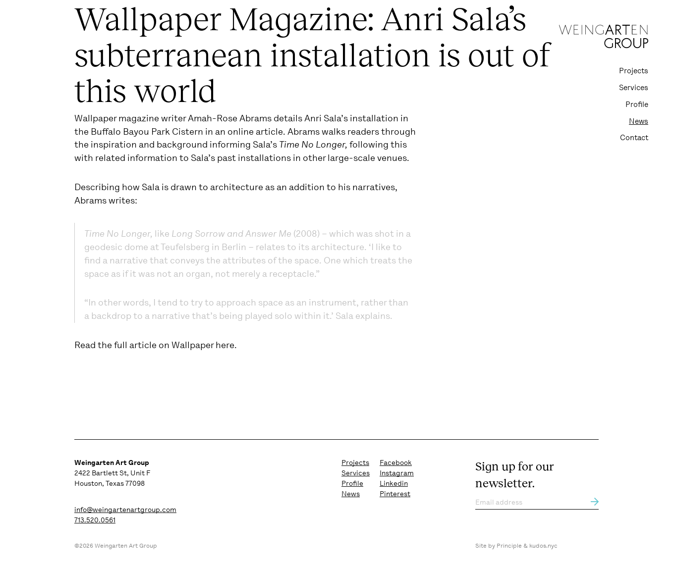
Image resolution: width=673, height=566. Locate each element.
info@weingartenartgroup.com (125, 509)
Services (633, 88)
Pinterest (395, 493)
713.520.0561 (94, 519)
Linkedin (394, 483)
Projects (633, 71)
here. (226, 345)
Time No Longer (312, 145)
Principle (509, 546)
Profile (636, 104)
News (638, 121)
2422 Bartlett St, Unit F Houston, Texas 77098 (112, 473)
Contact (634, 138)
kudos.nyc (543, 546)
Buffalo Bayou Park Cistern (147, 132)
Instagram (397, 472)
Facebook (396, 462)
